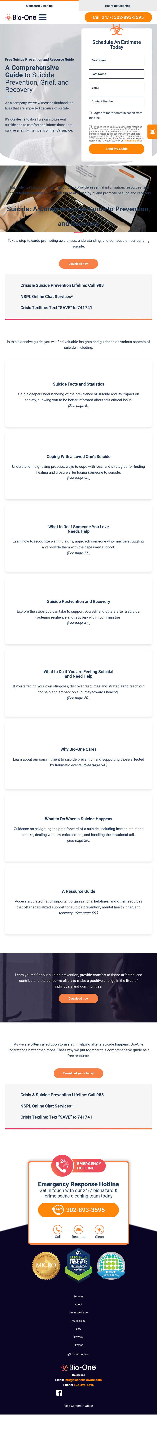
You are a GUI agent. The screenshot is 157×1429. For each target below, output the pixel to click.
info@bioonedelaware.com (83, 1380)
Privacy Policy (132, 140)
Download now (78, 264)
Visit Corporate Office (78, 1406)
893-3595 (84, 1385)
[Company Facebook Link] (59, 1392)
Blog (78, 1328)
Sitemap (78, 1344)
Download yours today (78, 1073)
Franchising (78, 1320)
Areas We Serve (78, 1312)
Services (78, 1296)
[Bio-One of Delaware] (21, 17)
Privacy (78, 1336)
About (78, 1304)
